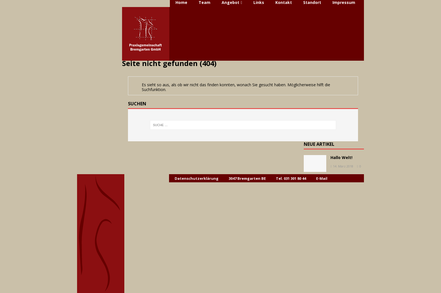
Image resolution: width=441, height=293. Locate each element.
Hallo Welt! (341, 157)
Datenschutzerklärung (197, 178)
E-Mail (321, 178)
